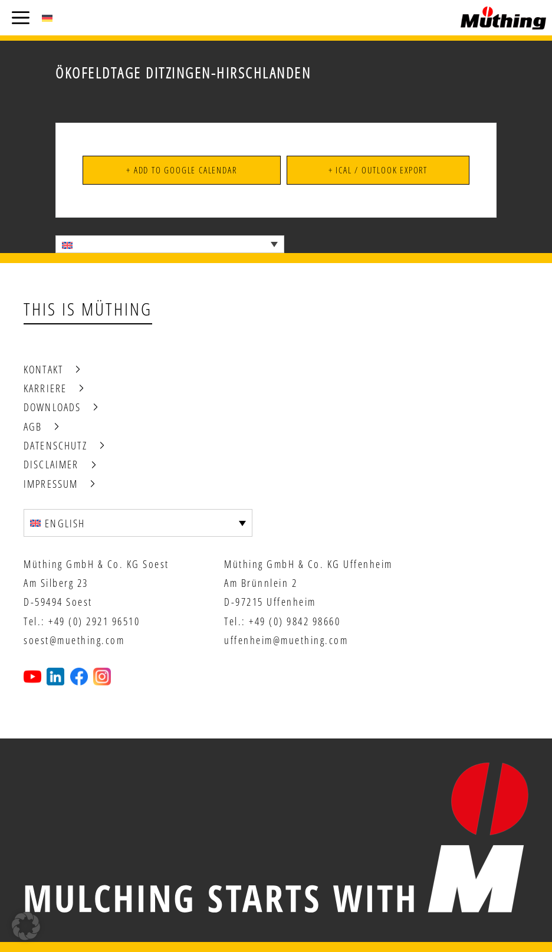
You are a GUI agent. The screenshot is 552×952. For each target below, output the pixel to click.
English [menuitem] (65, 523)
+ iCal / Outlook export (378, 170)
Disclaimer (51, 464)
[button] (26, 926)
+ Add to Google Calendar (181, 170)
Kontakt (43, 369)
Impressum (51, 484)
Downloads (52, 407)
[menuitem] (47, 17)
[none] (169, 244)
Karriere (45, 388)
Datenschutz (55, 445)
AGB (33, 426)
